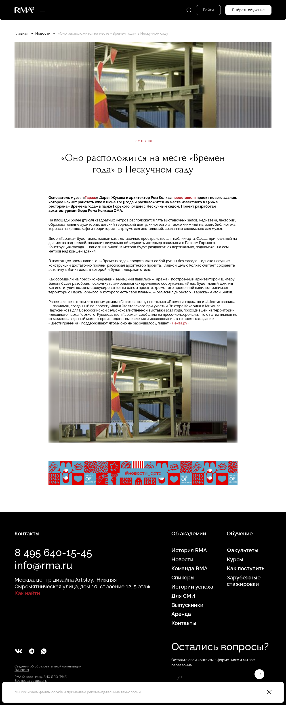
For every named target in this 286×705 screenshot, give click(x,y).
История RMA (189, 550)
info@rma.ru (43, 565)
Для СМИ (183, 596)
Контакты (183, 623)
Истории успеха (192, 587)
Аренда (181, 614)
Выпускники (187, 605)
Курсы (235, 559)
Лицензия (22, 670)
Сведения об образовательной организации (48, 666)
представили (184, 198)
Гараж (90, 198)
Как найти (27, 593)
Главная (21, 33)
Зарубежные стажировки (244, 581)
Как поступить (245, 568)
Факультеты (243, 550)
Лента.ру (179, 323)
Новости (42, 33)
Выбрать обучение (248, 10)
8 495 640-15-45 (53, 553)
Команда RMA (189, 568)
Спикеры (183, 578)
